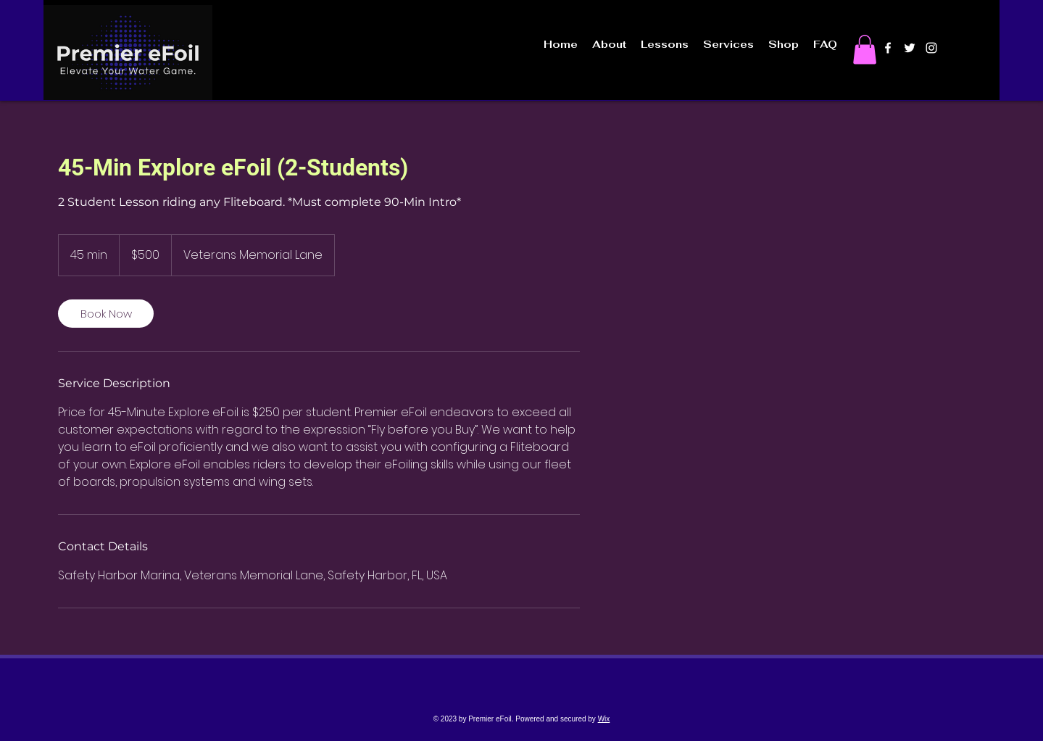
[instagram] (931, 48)
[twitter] (909, 48)
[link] (106, 313)
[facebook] (888, 48)
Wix (604, 719)
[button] (864, 50)
